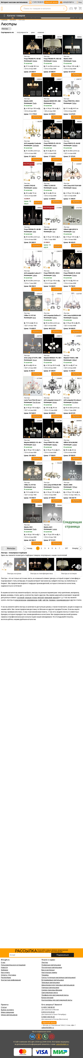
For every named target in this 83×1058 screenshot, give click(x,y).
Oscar (35, 360)
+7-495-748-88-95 (38, 2)
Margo (74, 188)
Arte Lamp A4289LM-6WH (73, 315)
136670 (58, 251)
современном (32, 600)
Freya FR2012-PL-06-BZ (72, 143)
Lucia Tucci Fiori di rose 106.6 (34, 400)
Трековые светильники (51, 982)
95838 (78, 121)
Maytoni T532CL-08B (71, 358)
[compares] (32, 50)
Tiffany (74, 487)
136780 (58, 421)
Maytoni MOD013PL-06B (52, 101)
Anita (54, 275)
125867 (78, 336)
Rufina (54, 318)
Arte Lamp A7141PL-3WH (33, 358)
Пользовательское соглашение (13, 965)
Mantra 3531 (28, 527)
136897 (58, 79)
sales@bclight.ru (68, 2)
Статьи (4, 1007)
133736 (38, 336)
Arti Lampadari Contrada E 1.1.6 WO (36, 143)
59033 (78, 463)
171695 (58, 208)
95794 (39, 37)
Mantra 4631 (48, 527)
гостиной (20, 598)
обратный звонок (51, 2)
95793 (78, 251)
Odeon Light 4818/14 (71, 229)
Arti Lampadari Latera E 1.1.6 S (34, 273)
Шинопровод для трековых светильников (58, 985)
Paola (74, 61)
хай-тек (45, 600)
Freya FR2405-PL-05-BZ (32, 59)
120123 (38, 294)
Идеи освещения (7, 1012)
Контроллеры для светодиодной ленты (57, 1000)
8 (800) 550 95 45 (48, 1017)
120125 (38, 463)
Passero (75, 318)
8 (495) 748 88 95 (48, 1007)
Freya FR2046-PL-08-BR (32, 229)
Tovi (53, 231)
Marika (54, 445)
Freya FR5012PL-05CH (51, 273)
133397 (78, 164)
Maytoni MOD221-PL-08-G (33, 442)
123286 (38, 421)
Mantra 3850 (68, 485)
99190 (39, 121)
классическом (20, 600)
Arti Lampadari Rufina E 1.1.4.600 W (56, 315)
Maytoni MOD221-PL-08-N (53, 358)
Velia (34, 231)
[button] (78, 567)
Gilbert (74, 360)
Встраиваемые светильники (53, 980)
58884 (39, 505)
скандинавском (62, 600)
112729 (78, 294)
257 (66, 548)
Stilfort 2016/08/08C (71, 442)
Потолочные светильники (52, 967)
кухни (34, 598)
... (63, 548)
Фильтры (9, 548)
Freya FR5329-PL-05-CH (52, 143)
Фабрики (4, 970)
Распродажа (6, 977)
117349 (38, 378)
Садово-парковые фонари (52, 990)
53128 (59, 463)
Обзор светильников (9, 1015)
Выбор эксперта (7, 1010)
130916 (38, 79)
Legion (74, 445)
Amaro (54, 402)
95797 (59, 37)
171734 (78, 208)
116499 (58, 378)
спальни (28, 598)
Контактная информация (11, 980)
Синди (54, 188)
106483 (58, 121)
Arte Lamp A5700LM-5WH (53, 485)
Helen (54, 145)
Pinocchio (55, 487)
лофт (40, 600)
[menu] (14, 15)
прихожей (48, 598)
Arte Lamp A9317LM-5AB (72, 185)
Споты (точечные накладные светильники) (59, 977)
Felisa (74, 103)
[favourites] (38, 50)
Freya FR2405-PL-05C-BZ (52, 59)
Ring (53, 103)
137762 (38, 164)
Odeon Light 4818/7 (50, 229)
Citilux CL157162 (30, 485)
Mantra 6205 (28, 101)
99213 (78, 378)
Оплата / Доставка (8, 975)
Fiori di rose (36, 402)
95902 (39, 208)
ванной (56, 598)
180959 (78, 421)
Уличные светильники (50, 988)
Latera (35, 275)
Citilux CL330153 (49, 185)
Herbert (74, 145)
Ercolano (75, 402)
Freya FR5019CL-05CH (71, 101)
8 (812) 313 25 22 (48, 1012)
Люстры (45, 962)
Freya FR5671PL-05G (51, 442)
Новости (4, 967)
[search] (64, 8)
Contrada (36, 145)
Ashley (35, 188)
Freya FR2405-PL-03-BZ (72, 273)
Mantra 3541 (68, 59)
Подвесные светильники (51, 965)
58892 (78, 37)
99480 (59, 294)
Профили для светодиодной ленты (55, 995)
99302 (39, 251)
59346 (59, 505)
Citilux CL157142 (30, 315)
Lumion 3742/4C (29, 185)
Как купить (5, 972)
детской (40, 598)
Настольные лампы (49, 972)
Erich (54, 360)
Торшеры (45, 975)
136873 (58, 336)
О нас (3, 962)
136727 (78, 79)
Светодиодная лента (50, 993)
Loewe (54, 529)
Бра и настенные (48, 970)
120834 (58, 164)
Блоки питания (47, 998)
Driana (35, 61)
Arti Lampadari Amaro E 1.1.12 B (55, 400)
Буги (34, 318)
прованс (52, 600)
